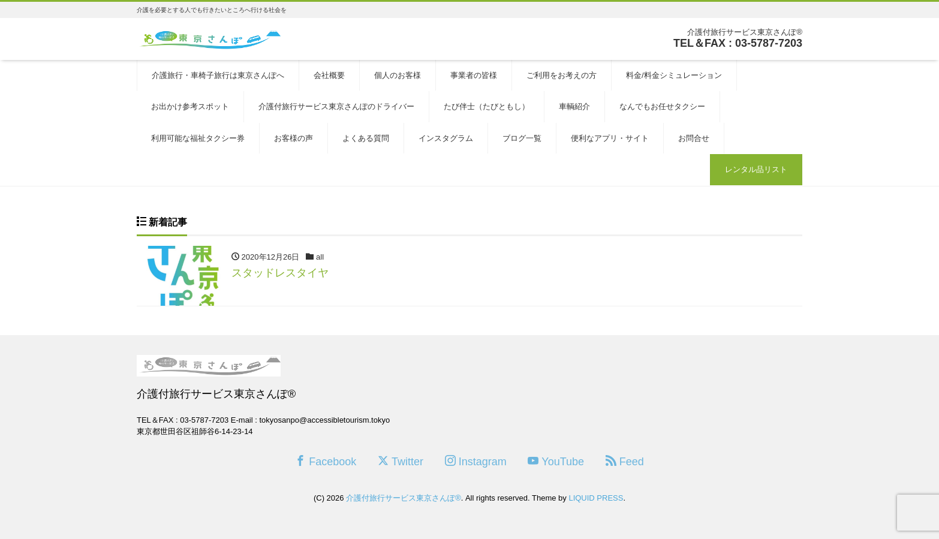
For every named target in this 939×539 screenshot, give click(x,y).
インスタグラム (446, 138)
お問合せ (693, 138)
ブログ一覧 (521, 138)
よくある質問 (365, 138)
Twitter (400, 461)
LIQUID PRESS (595, 497)
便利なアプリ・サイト (610, 138)
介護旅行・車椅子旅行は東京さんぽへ (218, 75)
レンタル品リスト (756, 169)
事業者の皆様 (473, 75)
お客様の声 (293, 138)
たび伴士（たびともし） (486, 106)
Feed (625, 461)
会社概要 (329, 75)
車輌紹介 (574, 106)
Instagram (476, 461)
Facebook (325, 461)
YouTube (556, 461)
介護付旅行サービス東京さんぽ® (403, 497)
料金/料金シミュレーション (674, 75)
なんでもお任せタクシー (662, 106)
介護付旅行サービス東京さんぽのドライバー (336, 106)
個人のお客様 (397, 75)
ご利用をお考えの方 (561, 75)
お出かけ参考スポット (190, 106)
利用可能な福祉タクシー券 (198, 138)
